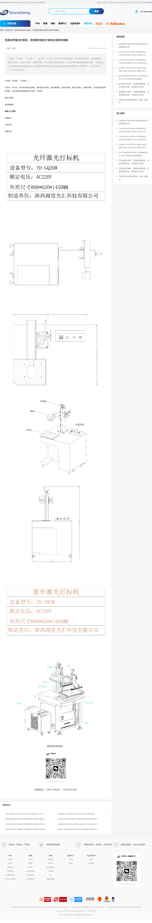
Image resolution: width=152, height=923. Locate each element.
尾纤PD (50, 863)
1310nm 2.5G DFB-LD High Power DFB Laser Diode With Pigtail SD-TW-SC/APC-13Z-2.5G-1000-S (134, 69)
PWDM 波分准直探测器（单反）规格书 (133, 101)
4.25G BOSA (30, 871)
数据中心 (63, 23)
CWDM (91, 863)
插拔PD (50, 859)
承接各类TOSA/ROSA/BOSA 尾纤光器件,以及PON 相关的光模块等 (22, 2)
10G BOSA (30, 875)
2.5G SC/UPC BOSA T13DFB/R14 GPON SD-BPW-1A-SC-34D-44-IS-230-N (78, 819)
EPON (10, 863)
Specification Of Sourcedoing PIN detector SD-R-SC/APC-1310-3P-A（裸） (25, 819)
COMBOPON (10, 875)
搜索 (96, 11)
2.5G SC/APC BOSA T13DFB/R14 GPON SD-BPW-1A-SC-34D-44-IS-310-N (26, 824)
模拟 (53, 23)
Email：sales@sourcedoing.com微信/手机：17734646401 (76, 911)
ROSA (30, 863)
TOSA (30, 859)
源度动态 (88, 23)
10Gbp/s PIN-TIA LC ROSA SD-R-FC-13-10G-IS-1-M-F (78, 824)
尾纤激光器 (50, 867)
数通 (45, 23)
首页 (2, 30)
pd (50, 875)
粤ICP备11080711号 (65, 915)
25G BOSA (30, 879)
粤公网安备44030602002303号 (83, 915)
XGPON (10, 867)
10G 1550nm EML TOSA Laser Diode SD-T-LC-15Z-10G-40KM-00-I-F (26, 814)
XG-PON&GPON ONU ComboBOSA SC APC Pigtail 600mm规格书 (133, 77)
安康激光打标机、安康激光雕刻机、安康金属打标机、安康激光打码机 (134, 93)
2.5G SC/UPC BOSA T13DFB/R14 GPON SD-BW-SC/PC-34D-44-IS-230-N (26, 829)
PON (37, 23)
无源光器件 (75, 23)
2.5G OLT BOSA (10, 879)
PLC (91, 859)
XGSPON (10, 871)
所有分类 (11, 23)
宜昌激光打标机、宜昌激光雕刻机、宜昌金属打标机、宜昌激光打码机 (134, 85)
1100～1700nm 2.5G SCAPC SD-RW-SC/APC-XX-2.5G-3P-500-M (78, 829)
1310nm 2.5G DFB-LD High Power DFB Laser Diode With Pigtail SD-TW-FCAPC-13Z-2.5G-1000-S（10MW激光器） (78, 814)
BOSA (30, 867)
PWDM (50, 871)
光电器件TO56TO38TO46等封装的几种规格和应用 (133, 45)
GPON (10, 859)
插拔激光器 (50, 879)
